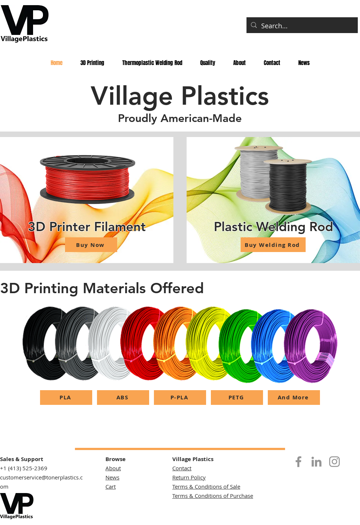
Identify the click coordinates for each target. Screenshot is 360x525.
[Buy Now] (91, 244)
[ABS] (123, 397)
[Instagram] (334, 461)
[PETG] (237, 397)
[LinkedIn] (316, 461)
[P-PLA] (180, 397)
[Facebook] (298, 461)
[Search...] (301, 26)
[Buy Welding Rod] (273, 244)
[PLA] (66, 397)
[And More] (294, 397)
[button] (152, 62)
